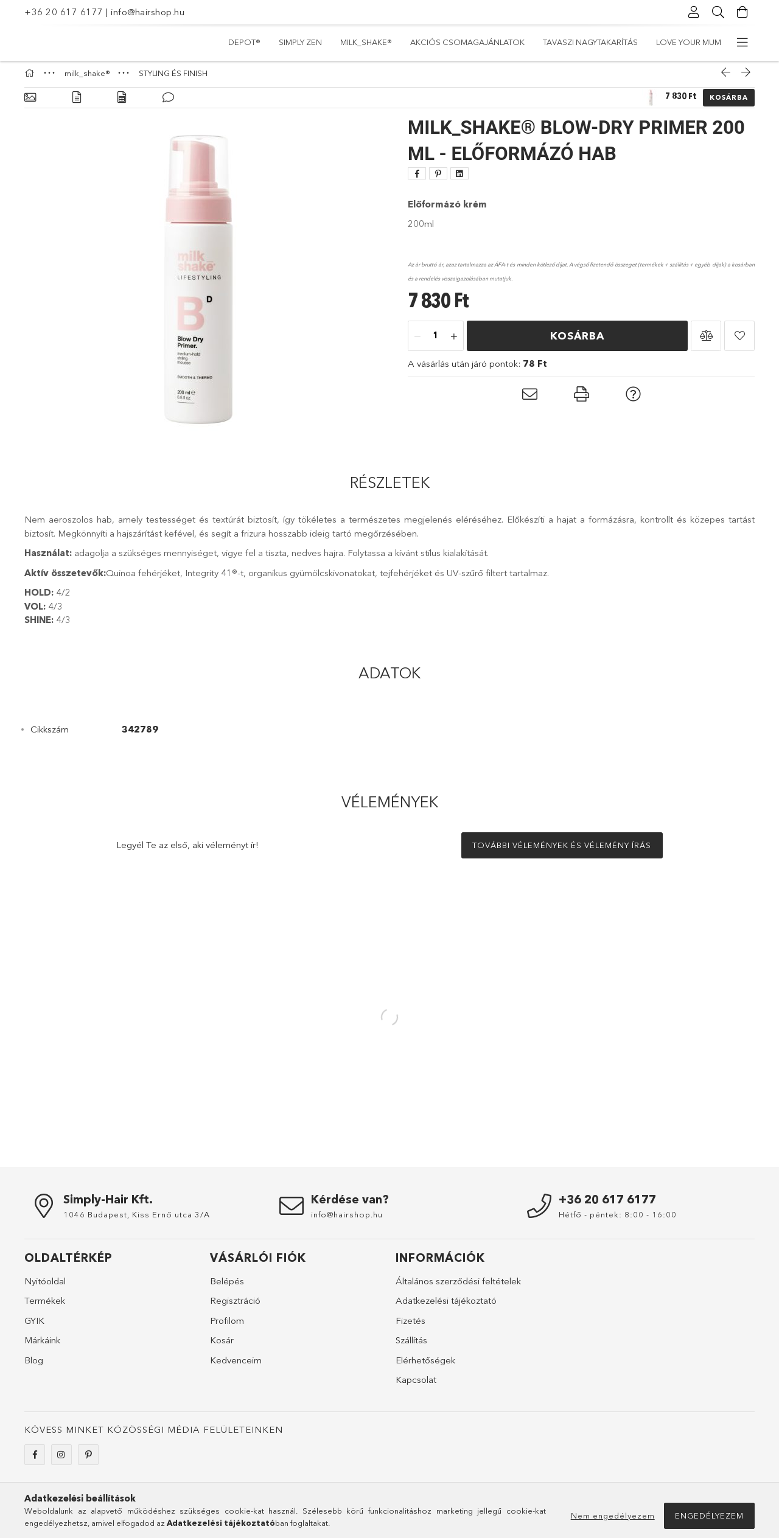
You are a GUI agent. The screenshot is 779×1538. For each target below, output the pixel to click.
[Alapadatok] (30, 104)
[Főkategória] (31, 79)
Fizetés (410, 1326)
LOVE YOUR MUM (260, 42)
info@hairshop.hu (147, 12)
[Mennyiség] (436, 342)
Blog (33, 1366)
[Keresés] (718, 12)
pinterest (88, 1460)
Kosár (222, 1346)
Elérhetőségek (425, 1366)
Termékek (44, 1306)
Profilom (227, 1326)
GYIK (34, 1326)
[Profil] (694, 12)
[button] (706, 342)
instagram (61, 1460)
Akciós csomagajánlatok (482, 42)
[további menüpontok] (742, 42)
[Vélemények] (168, 104)
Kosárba (729, 103)
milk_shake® (583, 42)
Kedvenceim (236, 1366)
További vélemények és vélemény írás (561, 851)
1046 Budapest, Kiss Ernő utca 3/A (136, 1220)
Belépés (227, 1287)
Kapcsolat (416, 1385)
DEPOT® (705, 42)
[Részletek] (76, 104)
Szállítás (411, 1346)
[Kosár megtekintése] (742, 12)
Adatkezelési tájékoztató (446, 1306)
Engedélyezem (709, 1515)
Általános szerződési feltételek (458, 1287)
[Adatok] (121, 104)
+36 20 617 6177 (63, 12)
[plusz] (454, 342)
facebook (34, 1460)
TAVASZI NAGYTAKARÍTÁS (359, 42)
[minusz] (417, 342)
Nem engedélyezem (613, 1515)
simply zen (649, 42)
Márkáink (42, 1346)
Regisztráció (235, 1306)
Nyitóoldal (45, 1287)
